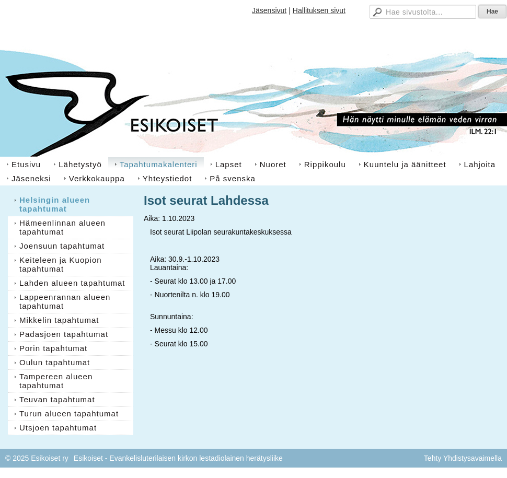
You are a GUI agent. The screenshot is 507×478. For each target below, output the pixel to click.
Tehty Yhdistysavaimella (463, 458)
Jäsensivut (269, 10)
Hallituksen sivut (319, 10)
